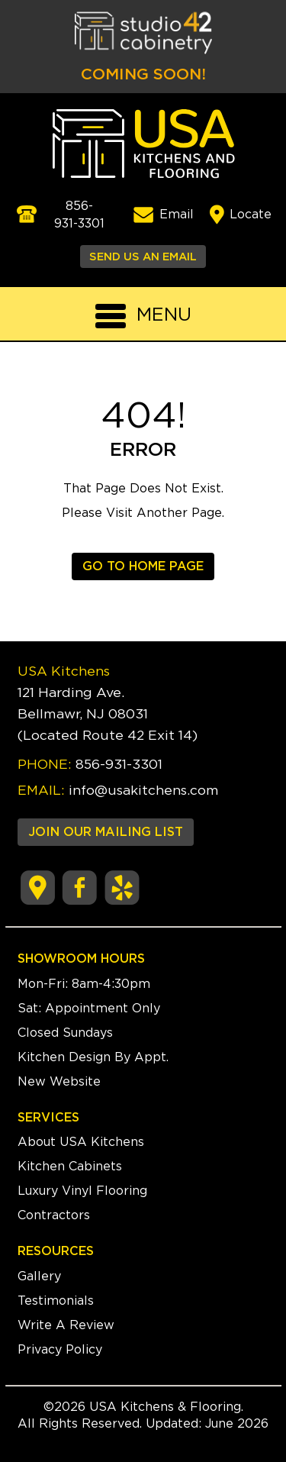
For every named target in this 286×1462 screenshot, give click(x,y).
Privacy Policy (60, 1350)
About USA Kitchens (81, 1142)
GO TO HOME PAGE (143, 566)
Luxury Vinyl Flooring (82, 1191)
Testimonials (56, 1301)
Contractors (54, 1215)
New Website (59, 1082)
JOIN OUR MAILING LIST (105, 832)
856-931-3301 (119, 765)
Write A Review (66, 1325)
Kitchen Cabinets (70, 1166)
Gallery (39, 1276)
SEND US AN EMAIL (143, 257)
